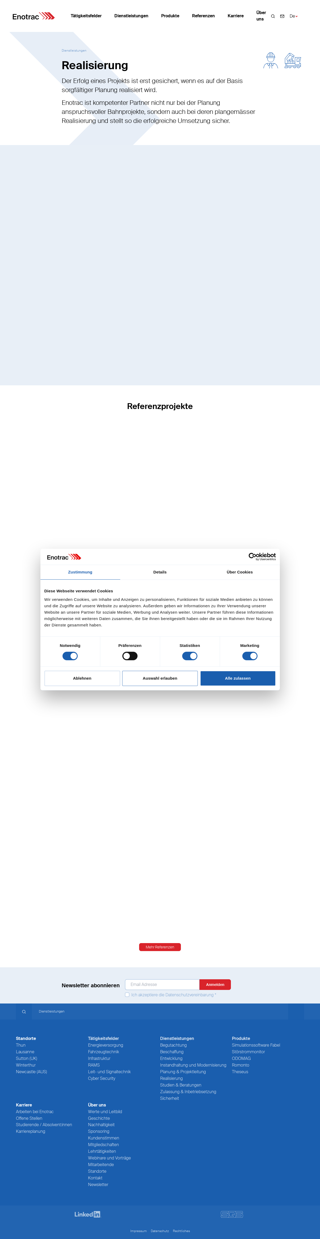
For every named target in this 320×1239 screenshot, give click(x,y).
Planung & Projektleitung (183, 1072)
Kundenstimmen (103, 1138)
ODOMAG (241, 1058)
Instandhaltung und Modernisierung (193, 1065)
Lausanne (25, 1052)
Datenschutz (160, 1231)
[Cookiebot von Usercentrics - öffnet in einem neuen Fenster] (252, 557)
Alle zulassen (238, 678)
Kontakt (95, 1178)
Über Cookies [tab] (240, 572)
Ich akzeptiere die (170, 995)
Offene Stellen (29, 1118)
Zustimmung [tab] (80, 572)
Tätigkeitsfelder (86, 16)
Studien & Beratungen (180, 1085)
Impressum (138, 1231)
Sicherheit (169, 1098)
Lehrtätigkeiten (102, 1151)
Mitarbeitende (101, 1164)
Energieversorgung (105, 1045)
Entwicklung (171, 1058)
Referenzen (203, 16)
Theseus (240, 1072)
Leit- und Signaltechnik (109, 1072)
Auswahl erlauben (160, 678)
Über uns (261, 16)
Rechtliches (181, 1231)
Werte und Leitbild (105, 1111)
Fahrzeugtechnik (103, 1052)
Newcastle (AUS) (31, 1072)
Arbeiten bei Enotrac (35, 1111)
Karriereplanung (30, 1131)
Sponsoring (98, 1131)
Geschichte (99, 1118)
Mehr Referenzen (160, 947)
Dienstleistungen (131, 16)
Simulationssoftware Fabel (256, 1045)
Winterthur (26, 1065)
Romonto (240, 1065)
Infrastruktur (99, 1058)
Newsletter (98, 1184)
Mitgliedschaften (103, 1144)
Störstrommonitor (248, 1052)
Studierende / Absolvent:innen (44, 1125)
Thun (21, 1045)
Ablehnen (82, 678)
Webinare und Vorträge (109, 1158)
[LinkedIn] (88, 1214)
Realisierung (171, 1078)
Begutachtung (173, 1045)
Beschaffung (172, 1052)
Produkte (170, 16)
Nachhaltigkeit (101, 1125)
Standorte (97, 1171)
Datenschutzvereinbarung (189, 995)
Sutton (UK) (26, 1058)
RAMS (94, 1065)
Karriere (236, 16)
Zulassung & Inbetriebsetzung (188, 1092)
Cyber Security (101, 1078)
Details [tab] (160, 572)
